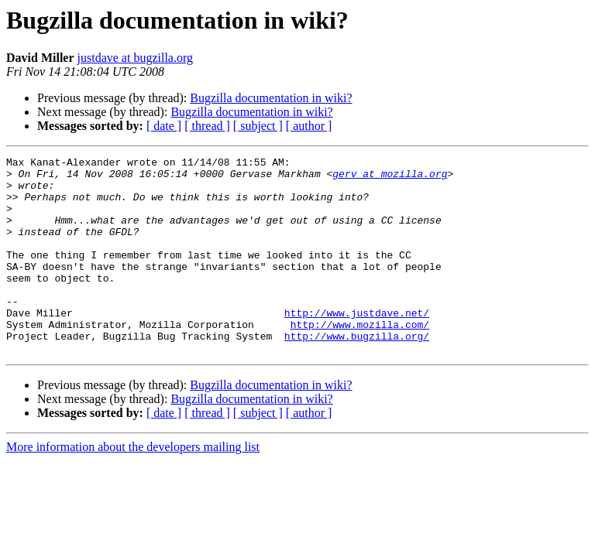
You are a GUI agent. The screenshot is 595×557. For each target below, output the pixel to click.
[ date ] (163, 125)
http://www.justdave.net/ (356, 345)
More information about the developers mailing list (133, 486)
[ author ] (309, 125)
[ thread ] (207, 125)
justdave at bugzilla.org (135, 57)
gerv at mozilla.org (389, 178)
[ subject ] (258, 125)
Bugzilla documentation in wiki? (271, 97)
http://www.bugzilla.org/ (356, 373)
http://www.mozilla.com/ (360, 359)
